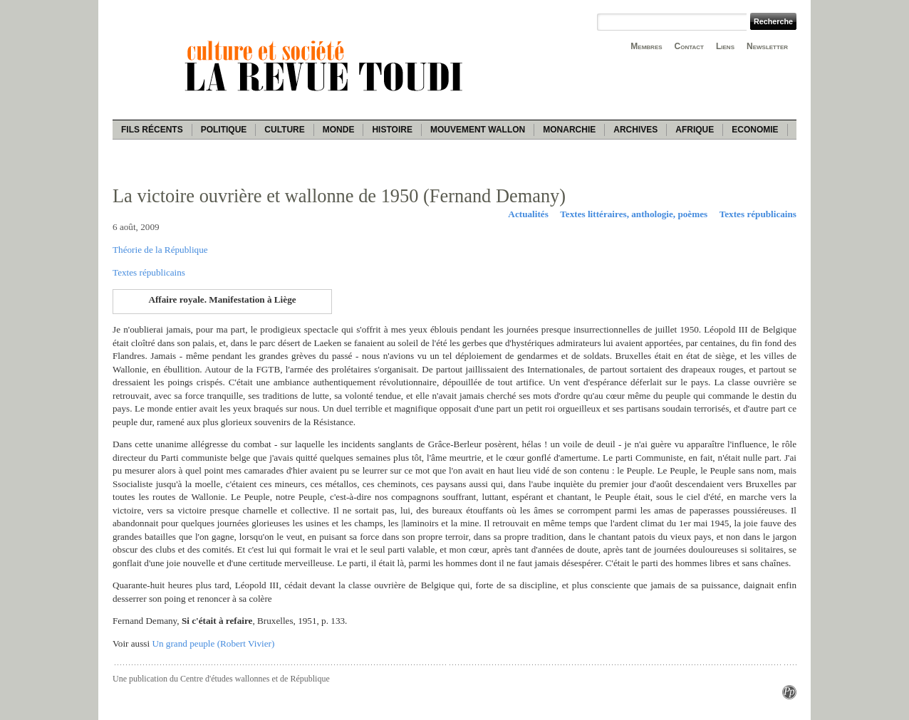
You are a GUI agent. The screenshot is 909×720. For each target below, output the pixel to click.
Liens (725, 46)
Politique (224, 130)
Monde (339, 130)
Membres (646, 46)
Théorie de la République (160, 249)
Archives (635, 130)
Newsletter (767, 46)
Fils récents (152, 130)
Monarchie (569, 130)
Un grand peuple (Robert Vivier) (213, 643)
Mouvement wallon (477, 130)
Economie (755, 130)
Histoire (392, 130)
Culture (284, 130)
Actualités (528, 214)
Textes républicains (758, 214)
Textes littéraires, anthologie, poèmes (633, 214)
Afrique (694, 130)
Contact (689, 46)
